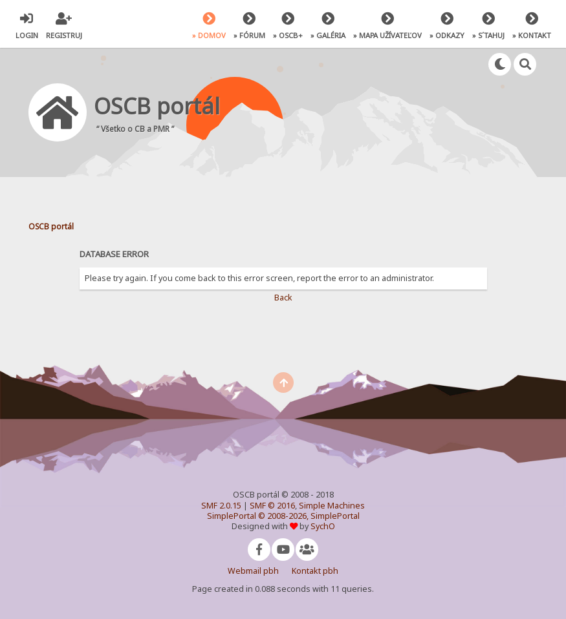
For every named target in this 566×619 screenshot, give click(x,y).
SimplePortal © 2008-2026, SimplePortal (283, 515)
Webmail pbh (253, 570)
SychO (322, 526)
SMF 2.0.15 (221, 505)
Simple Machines (332, 505)
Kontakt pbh (315, 570)
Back (283, 297)
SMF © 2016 (272, 505)
